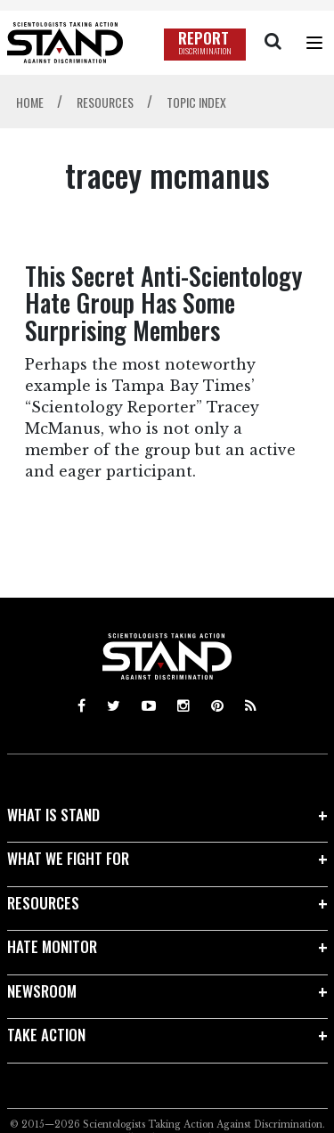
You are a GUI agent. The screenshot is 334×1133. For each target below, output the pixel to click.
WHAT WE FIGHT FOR (68, 858)
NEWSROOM (42, 991)
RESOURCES (43, 903)
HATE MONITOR (52, 946)
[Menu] (314, 43)
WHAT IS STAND (53, 814)
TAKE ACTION (46, 1034)
